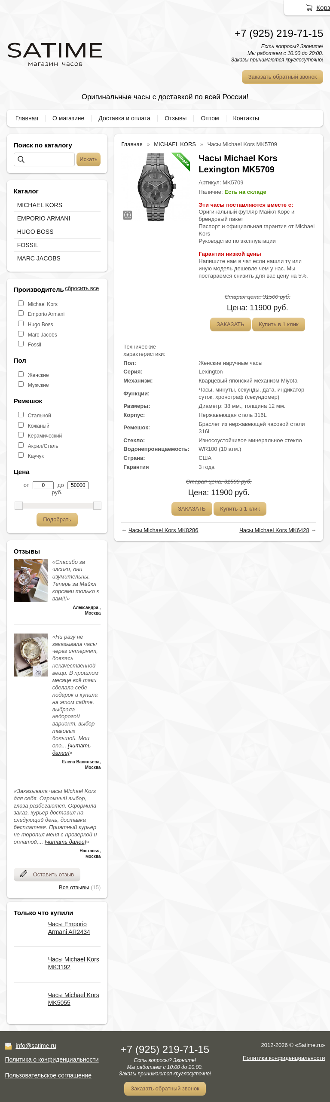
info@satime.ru (35, 1045)
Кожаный (38, 426)
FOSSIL (28, 245)
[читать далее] (65, 842)
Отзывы (175, 118)
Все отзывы (74, 887)
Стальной (39, 416)
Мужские (38, 385)
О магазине (68, 118)
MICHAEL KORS (39, 205)
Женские (38, 375)
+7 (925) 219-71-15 (279, 33)
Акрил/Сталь (43, 446)
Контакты (246, 118)
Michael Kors (43, 304)
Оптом (210, 118)
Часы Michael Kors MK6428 (274, 530)
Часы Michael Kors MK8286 (163, 530)
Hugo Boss (40, 324)
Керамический (45, 436)
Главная (26, 118)
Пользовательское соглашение (48, 1075)
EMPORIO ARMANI (43, 218)
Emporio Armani (46, 314)
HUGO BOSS (35, 231)
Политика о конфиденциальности (51, 1059)
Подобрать (57, 519)
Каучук (36, 456)
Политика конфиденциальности (284, 1058)
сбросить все (82, 288)
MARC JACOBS (39, 258)
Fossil (34, 345)
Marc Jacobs (42, 335)
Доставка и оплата (124, 118)
